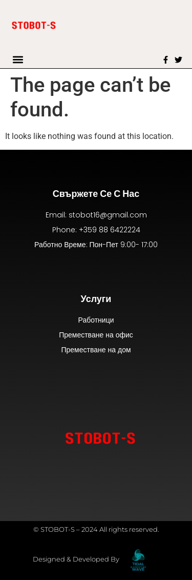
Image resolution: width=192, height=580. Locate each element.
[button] (18, 59)
